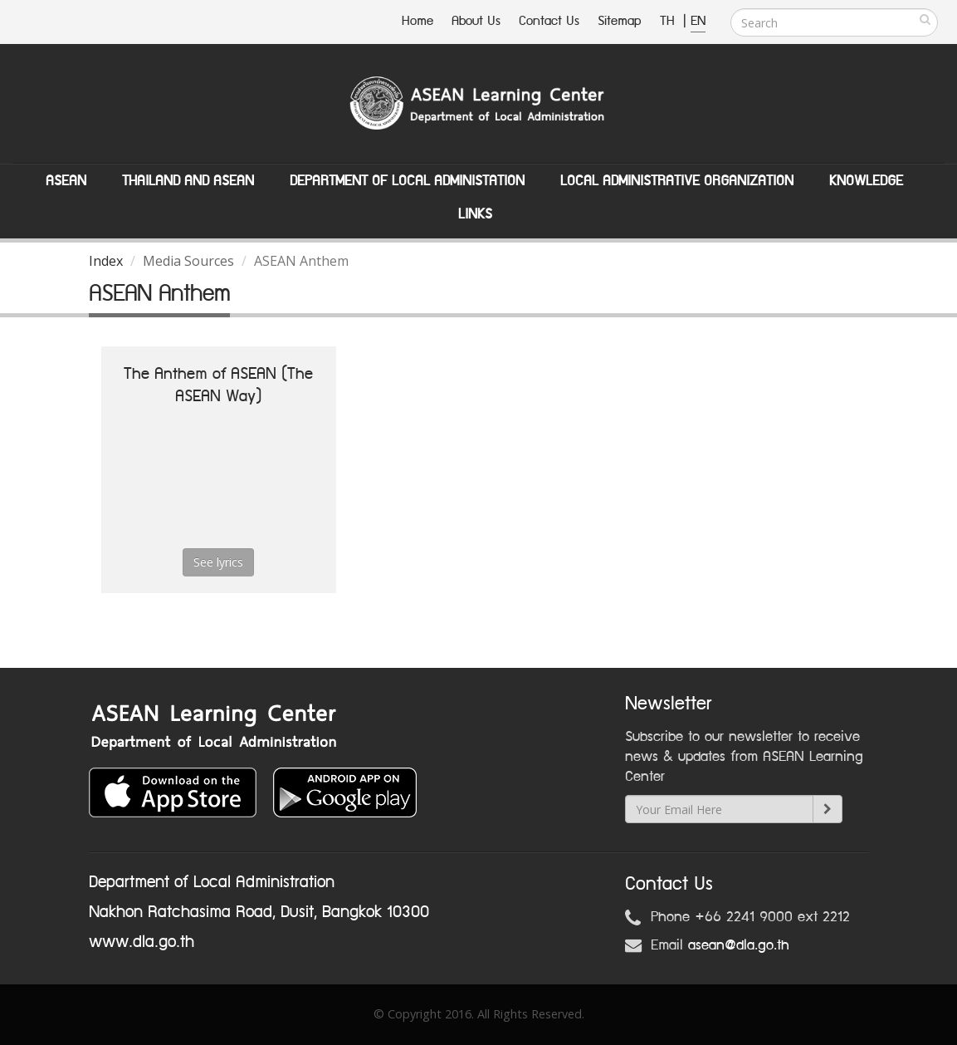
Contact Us (549, 21)
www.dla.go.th (141, 942)
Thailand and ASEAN (188, 181)
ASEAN (66, 181)
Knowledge (866, 181)
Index (106, 261)
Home (417, 21)
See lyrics (218, 562)
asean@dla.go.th (738, 945)
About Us (476, 21)
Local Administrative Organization (676, 181)
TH (669, 21)
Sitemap (620, 21)
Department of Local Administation (407, 181)
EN (698, 21)
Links (475, 214)
